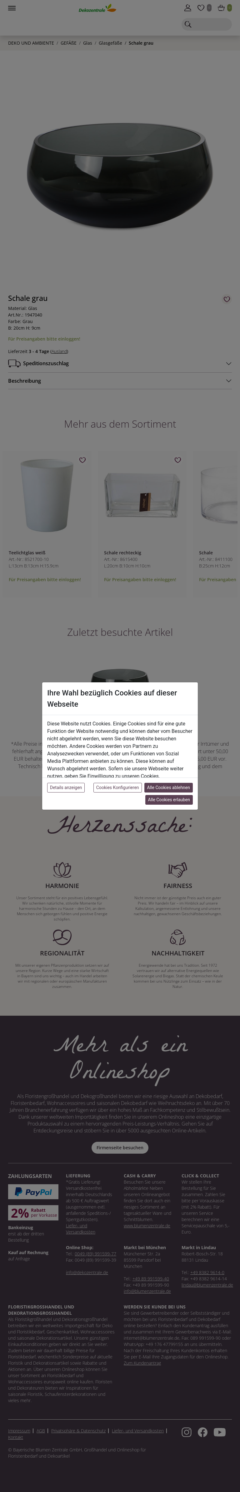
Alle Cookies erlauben (169, 799)
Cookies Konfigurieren (117, 787)
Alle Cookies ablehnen (168, 787)
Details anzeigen (66, 787)
